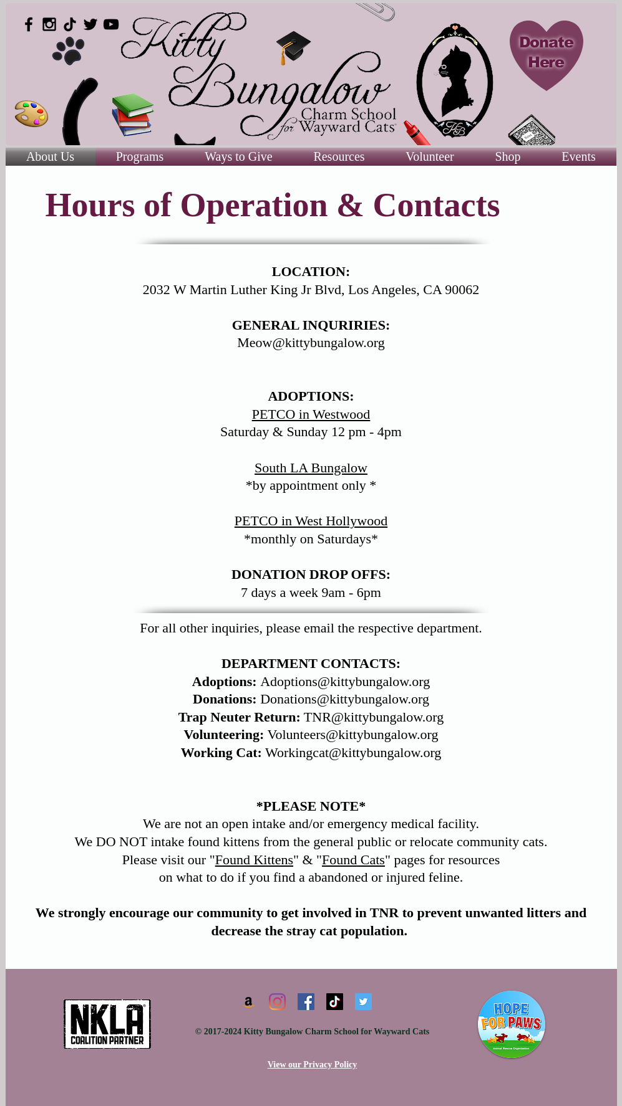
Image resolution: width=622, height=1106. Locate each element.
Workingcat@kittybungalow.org (353, 752)
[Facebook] (306, 1001)
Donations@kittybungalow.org (344, 699)
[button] (339, 157)
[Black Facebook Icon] (28, 24)
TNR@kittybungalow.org (374, 717)
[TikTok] (70, 24)
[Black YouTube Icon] (111, 24)
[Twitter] (363, 1001)
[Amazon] (248, 1001)
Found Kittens (254, 859)
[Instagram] (277, 1001)
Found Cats (353, 859)
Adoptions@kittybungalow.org (345, 681)
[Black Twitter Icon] (90, 24)
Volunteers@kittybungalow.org (352, 734)
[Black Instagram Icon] (49, 24)
